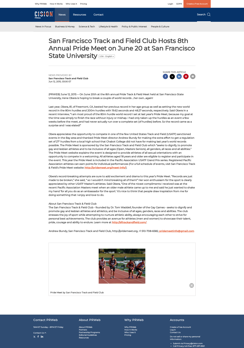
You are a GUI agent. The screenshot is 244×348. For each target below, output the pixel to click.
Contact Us (39, 333)
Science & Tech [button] (87, 26)
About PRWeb (85, 327)
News (62, 14)
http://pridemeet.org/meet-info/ (105, 167)
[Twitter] (34, 336)
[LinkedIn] (42, 336)
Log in (173, 330)
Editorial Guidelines (88, 335)
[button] (122, 266)
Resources (79, 14)
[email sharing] (192, 77)
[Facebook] (38, 336)
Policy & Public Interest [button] (134, 26)
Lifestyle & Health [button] (108, 26)
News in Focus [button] (43, 26)
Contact (98, 14)
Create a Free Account (197, 4)
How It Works (56, 4)
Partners (83, 330)
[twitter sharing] (172, 77)
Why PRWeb (41, 4)
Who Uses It (71, 4)
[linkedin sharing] (179, 77)
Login (170, 4)
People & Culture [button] (160, 26)
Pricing (83, 4)
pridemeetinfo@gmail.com (176, 231)
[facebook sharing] (165, 77)
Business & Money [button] (65, 26)
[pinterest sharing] (186, 77)
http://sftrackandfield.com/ (129, 222)
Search (204, 14)
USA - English (107, 56)
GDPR (179, 4)
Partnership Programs (89, 332)
